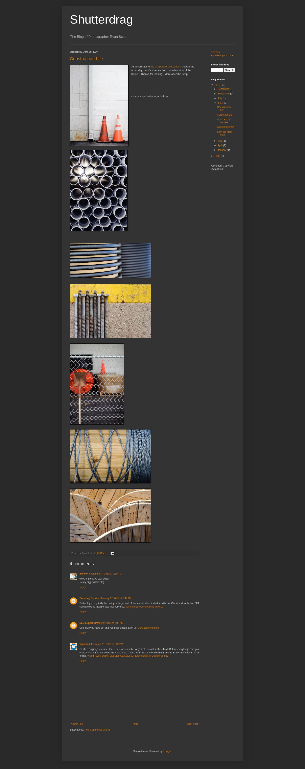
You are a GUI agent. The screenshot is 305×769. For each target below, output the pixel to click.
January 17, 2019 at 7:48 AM (116, 598)
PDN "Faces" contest (224, 121)
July (220, 98)
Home (135, 723)
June (221, 103)
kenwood (84, 644)
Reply (82, 587)
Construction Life (86, 58)
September (224, 93)
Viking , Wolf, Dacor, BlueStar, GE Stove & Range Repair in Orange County (127, 655)
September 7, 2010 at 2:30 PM (105, 573)
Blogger (167, 751)
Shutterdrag (101, 19)
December (224, 89)
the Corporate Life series (165, 66)
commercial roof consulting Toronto (144, 606)
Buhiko (83, 573)
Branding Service (89, 598)
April (220, 145)
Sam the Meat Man (224, 133)
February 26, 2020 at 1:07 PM (107, 644)
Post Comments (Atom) (97, 729)
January (222, 150)
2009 (218, 156)
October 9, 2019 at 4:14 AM (108, 623)
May (220, 140)
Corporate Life (224, 114)
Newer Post (77, 723)
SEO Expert (86, 623)
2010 (218, 85)
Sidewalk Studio (225, 127)
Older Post (192, 723)
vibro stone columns (148, 627)
